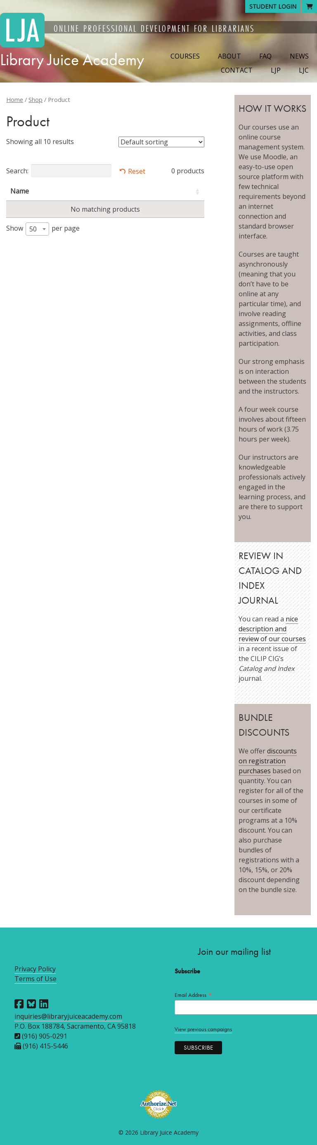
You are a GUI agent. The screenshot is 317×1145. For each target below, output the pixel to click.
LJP (276, 70)
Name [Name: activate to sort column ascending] (19, 191)
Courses (185, 56)
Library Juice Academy (72, 59)
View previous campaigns (203, 1029)
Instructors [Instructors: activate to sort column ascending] (71, 191)
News (299, 56)
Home (14, 99)
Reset (136, 171)
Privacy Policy (35, 968)
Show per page (43, 229)
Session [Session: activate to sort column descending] (130, 191)
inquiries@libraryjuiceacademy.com (68, 1016)
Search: (58, 170)
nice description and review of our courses (272, 628)
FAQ (265, 56)
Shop (35, 99)
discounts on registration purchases (268, 760)
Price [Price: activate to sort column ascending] (176, 191)
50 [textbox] (33, 229)
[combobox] (37, 229)
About (229, 56)
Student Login (272, 6)
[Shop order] (161, 142)
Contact (237, 70)
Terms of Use (35, 978)
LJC (304, 70)
